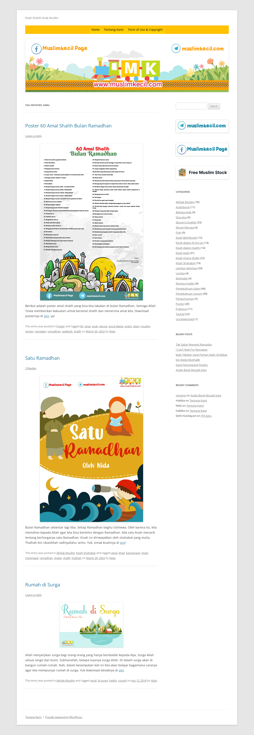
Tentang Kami (114, 30)
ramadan (40, 331)
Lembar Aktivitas (186, 268)
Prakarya (181, 309)
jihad (122, 553)
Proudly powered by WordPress (63, 717)
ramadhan (54, 331)
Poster (60, 326)
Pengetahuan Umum (189, 294)
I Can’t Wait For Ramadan (192, 349)
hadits (113, 680)
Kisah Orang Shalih (187, 258)
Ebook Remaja (185, 227)
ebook (103, 326)
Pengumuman (185, 299)
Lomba (180, 273)
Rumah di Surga (42, 584)
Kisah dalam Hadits (188, 248)
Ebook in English (186, 222)
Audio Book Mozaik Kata (191, 370)
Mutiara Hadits (185, 283)
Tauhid (180, 314)
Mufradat (182, 278)
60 (81, 326)
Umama (181, 395)
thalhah (76, 558)
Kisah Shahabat (86, 553)
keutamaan (133, 553)
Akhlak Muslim (65, 553)
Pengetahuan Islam (188, 288)
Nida (112, 331)
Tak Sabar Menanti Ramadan (194, 344)
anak (95, 326)
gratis (128, 326)
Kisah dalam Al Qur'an (189, 243)
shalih (77, 331)
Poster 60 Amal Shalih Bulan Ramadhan (68, 125)
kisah (145, 553)
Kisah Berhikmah (186, 238)
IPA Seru (206, 416)
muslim (145, 326)
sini (46, 316)
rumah (122, 680)
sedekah (67, 331)
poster (29, 331)
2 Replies (30, 368)
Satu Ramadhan (42, 358)
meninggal (31, 558)
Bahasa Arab (183, 212)
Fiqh (178, 232)
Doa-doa (181, 217)
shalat (58, 558)
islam (136, 326)
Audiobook (183, 207)
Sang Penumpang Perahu (192, 365)
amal (87, 326)
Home (95, 30)
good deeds (116, 326)
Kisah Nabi (182, 253)
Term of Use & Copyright (145, 30)
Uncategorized (185, 319)
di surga (103, 680)
